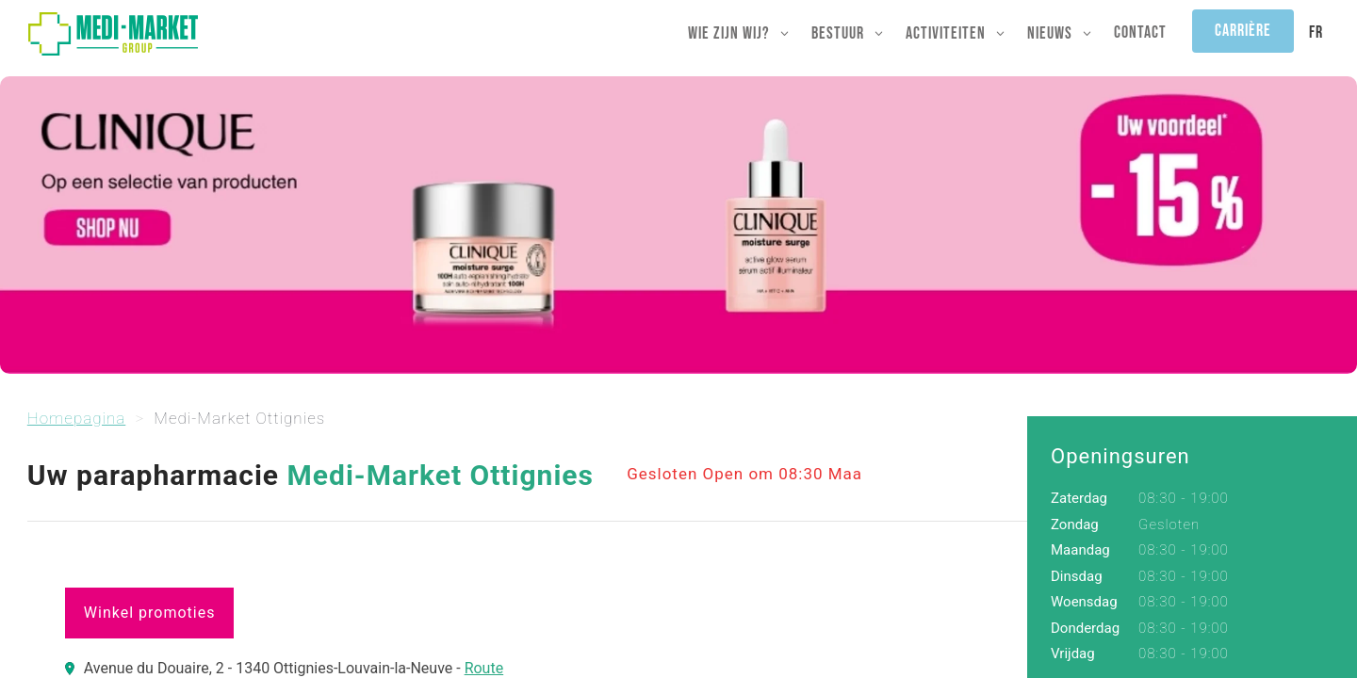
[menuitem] (1316, 33)
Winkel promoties (150, 613)
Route (484, 668)
